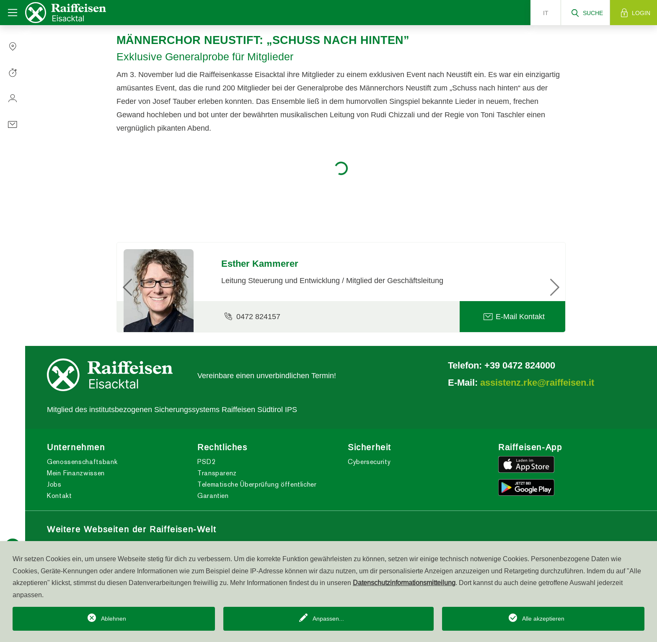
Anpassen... (328, 618)
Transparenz (217, 473)
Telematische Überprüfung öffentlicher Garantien (257, 490)
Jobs (54, 484)
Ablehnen (113, 618)
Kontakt (59, 496)
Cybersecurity (369, 462)
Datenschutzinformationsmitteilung (404, 582)
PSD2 (206, 462)
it (545, 13)
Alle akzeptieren (543, 618)
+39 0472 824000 (519, 365)
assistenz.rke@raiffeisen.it (537, 382)
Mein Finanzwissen (76, 473)
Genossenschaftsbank (82, 462)
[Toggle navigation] (12, 12)
